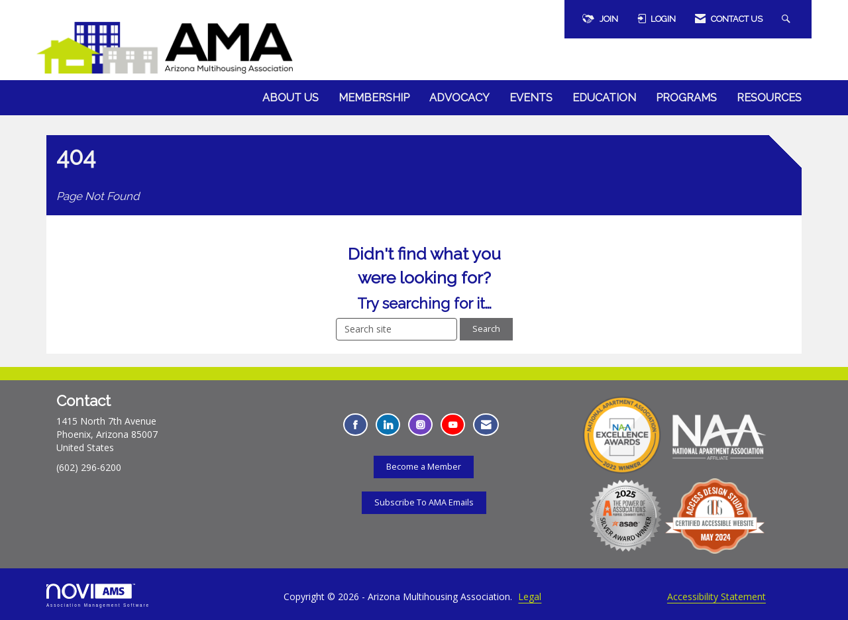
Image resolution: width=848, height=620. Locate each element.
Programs (686, 97)
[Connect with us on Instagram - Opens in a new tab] (420, 425)
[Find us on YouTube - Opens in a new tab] (453, 425)
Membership (374, 97)
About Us (290, 97)
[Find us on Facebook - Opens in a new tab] (355, 425)
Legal (529, 596)
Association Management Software (98, 595)
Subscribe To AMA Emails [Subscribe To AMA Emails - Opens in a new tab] (424, 502)
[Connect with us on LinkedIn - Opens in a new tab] (388, 425)
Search (486, 329)
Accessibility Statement (716, 596)
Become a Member (423, 466)
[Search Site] (787, 19)
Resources (769, 97)
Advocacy (459, 97)
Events (531, 97)
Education (604, 97)
